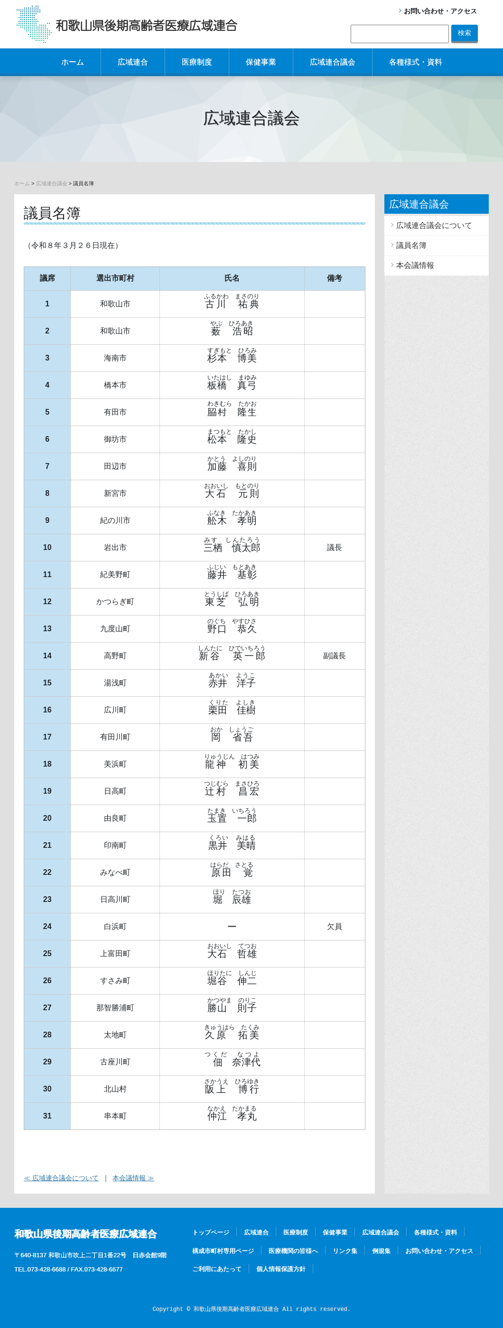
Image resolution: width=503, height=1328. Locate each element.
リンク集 (345, 1250)
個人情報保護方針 (281, 1268)
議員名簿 (411, 245)
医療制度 (197, 62)
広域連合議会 (332, 62)
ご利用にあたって (217, 1268)
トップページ (210, 1232)
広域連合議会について (434, 225)
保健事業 (261, 62)
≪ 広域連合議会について (61, 1178)
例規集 (381, 1250)
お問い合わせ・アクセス (440, 11)
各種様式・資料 (415, 62)
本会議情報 (415, 265)
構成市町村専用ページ (223, 1250)
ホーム (72, 62)
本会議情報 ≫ (133, 1178)
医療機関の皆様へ (293, 1250)
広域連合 (133, 62)
